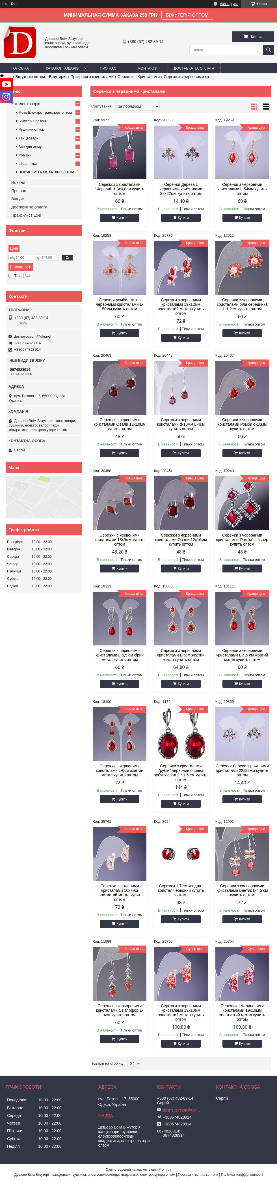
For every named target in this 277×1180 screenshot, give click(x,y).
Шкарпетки (27, 164)
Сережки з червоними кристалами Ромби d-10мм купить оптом (242, 424)
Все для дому (30, 147)
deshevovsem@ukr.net (32, 336)
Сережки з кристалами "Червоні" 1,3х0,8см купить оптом (119, 189)
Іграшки (24, 155)
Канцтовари (28, 138)
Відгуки (18, 199)
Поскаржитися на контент (198, 1175)
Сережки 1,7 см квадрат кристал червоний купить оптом (181, 890)
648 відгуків (229, 4)
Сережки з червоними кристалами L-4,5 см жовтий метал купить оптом (242, 655)
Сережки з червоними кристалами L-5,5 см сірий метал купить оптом (120, 655)
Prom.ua (165, 1170)
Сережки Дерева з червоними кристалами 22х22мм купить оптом (181, 189)
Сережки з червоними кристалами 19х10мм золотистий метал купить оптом (181, 1013)
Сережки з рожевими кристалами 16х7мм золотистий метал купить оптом (119, 893)
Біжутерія (57, 76)
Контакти (147, 68)
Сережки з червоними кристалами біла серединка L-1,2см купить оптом (242, 304)
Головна (20, 68)
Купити (121, 218)
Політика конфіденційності (242, 1175)
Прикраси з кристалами (92, 76)
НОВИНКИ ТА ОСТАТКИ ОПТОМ (46, 172)
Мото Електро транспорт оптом (45, 112)
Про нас (108, 68)
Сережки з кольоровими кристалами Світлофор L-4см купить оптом (119, 1010)
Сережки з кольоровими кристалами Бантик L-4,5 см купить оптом (242, 890)
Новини (18, 182)
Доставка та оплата (194, 68)
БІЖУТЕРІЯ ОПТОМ (187, 15)
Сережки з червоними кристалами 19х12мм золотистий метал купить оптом (181, 307)
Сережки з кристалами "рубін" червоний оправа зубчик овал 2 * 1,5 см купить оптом (180, 773)
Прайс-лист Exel (26, 215)
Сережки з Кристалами (139, 76)
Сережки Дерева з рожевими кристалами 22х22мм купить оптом (242, 770)
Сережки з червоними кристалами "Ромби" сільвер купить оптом (242, 539)
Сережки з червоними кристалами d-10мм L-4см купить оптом (181, 424)
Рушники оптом (31, 129)
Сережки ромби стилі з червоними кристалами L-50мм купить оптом (119, 304)
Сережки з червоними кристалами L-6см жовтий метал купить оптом (180, 655)
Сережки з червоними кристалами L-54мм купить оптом (242, 189)
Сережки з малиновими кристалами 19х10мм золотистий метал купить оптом (242, 1013)
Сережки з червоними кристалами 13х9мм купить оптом (119, 539)
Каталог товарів (62, 68)
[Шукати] (268, 50)
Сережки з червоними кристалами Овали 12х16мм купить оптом (181, 539)
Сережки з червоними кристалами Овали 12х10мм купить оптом (120, 424)
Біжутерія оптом (30, 76)
